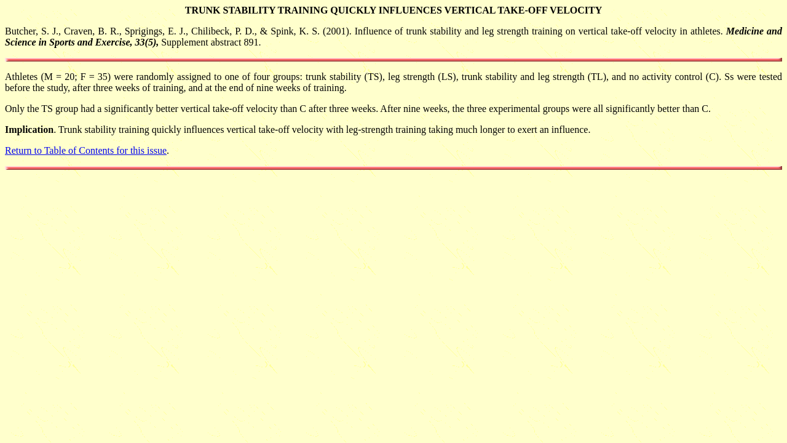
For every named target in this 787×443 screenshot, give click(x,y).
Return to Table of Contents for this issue (86, 150)
